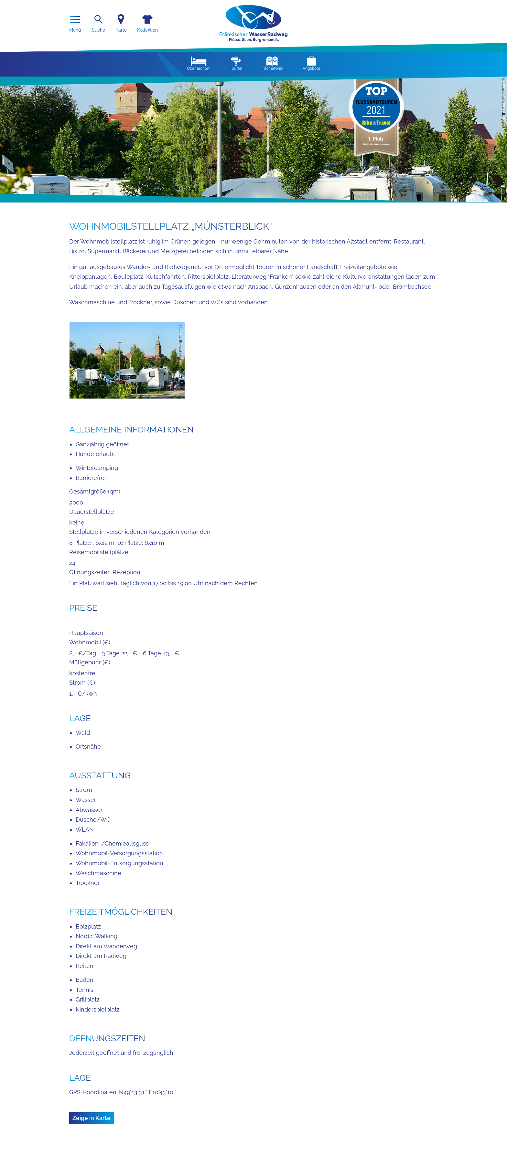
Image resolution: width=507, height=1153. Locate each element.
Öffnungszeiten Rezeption (104, 572)
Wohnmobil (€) (89, 642)
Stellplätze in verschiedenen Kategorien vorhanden (139, 531)
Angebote (311, 64)
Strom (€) (82, 682)
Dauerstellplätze (91, 511)
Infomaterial (272, 64)
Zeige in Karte (91, 1118)
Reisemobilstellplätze (98, 552)
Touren (236, 64)
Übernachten (198, 64)
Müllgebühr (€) (89, 662)
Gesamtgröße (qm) (94, 491)
